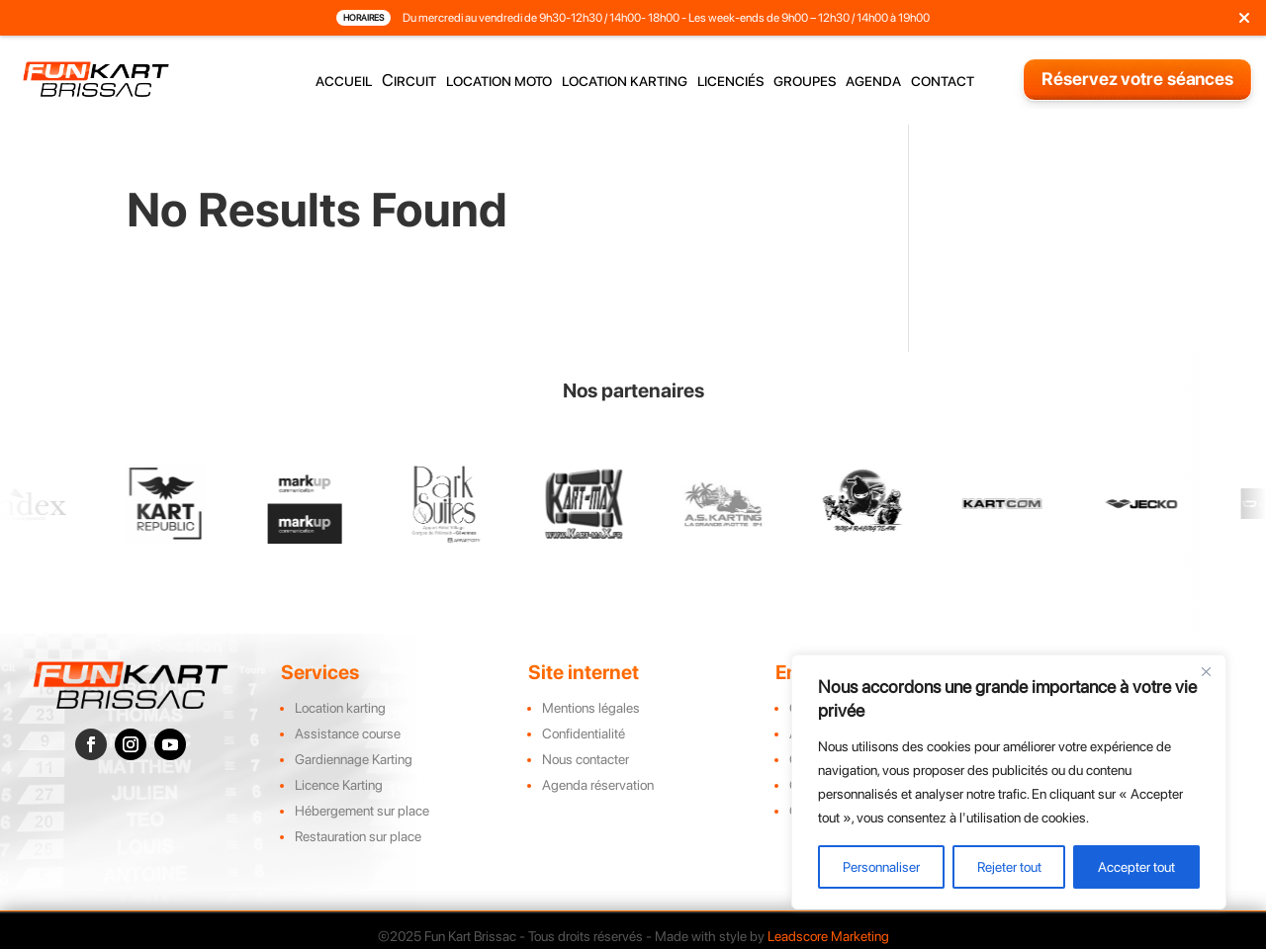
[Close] (1206, 671)
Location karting (340, 708)
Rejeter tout (1009, 867)
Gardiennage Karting (353, 759)
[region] (1008, 781)
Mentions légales (591, 708)
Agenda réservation (598, 785)
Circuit (409, 81)
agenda (873, 81)
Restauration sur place (358, 836)
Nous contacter (585, 759)
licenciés (730, 81)
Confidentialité (583, 733)
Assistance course (348, 733)
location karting (624, 81)
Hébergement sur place (362, 811)
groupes (804, 81)
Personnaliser (881, 867)
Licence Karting (339, 785)
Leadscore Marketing (828, 936)
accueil (344, 81)
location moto (499, 81)
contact (942, 81)
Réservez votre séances (1137, 78)
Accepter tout (1136, 867)
